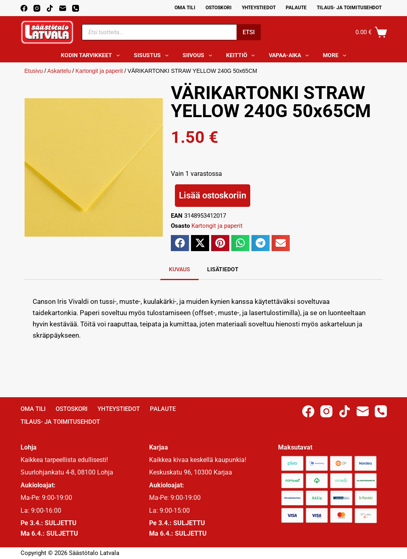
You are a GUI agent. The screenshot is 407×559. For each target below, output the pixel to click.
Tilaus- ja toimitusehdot (349, 7)
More (336, 55)
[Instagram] (36, 8)
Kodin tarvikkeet (92, 55)
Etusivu (34, 71)
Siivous (199, 55)
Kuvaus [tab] (179, 269)
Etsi (249, 32)
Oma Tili (184, 7)
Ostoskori (219, 7)
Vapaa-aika (290, 55)
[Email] (62, 8)
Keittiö (242, 55)
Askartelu (59, 71)
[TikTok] (49, 8)
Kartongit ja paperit (99, 71)
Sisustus (153, 55)
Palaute (296, 7)
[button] (180, 243)
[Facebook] (24, 8)
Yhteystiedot (259, 7)
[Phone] (75, 8)
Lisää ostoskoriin (212, 195)
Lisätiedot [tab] (223, 269)
